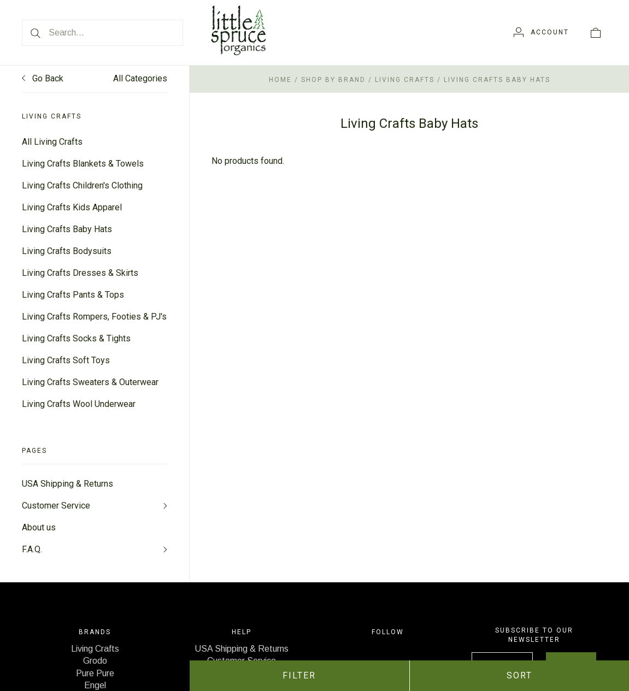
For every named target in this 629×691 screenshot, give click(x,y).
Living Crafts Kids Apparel (72, 207)
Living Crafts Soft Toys (66, 360)
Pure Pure (95, 673)
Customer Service (56, 505)
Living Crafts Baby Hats (67, 229)
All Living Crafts (52, 142)
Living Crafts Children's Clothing (82, 185)
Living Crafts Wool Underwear (79, 404)
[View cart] (596, 32)
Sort (519, 675)
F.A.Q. (32, 549)
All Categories (140, 78)
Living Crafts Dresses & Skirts (80, 273)
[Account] (541, 32)
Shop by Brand (333, 80)
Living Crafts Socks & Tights (76, 338)
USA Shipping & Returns (67, 484)
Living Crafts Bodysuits (66, 251)
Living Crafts (404, 80)
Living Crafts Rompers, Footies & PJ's (94, 316)
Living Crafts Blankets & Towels (83, 163)
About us (39, 527)
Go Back (42, 79)
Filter (299, 675)
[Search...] (102, 33)
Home (280, 80)
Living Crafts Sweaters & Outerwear (90, 382)
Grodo (95, 660)
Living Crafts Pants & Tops (73, 295)
